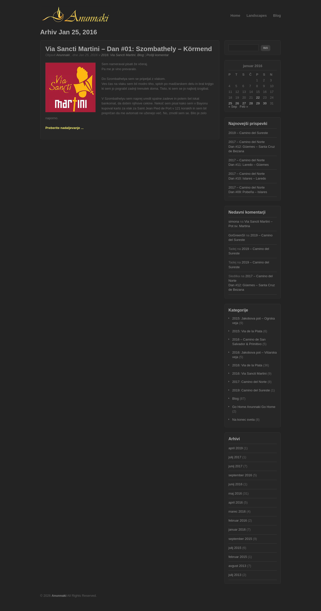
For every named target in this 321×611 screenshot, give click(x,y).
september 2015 (240, 539)
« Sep (232, 106)
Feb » (244, 106)
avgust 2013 (237, 566)
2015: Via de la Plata (247, 331)
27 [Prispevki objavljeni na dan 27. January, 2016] (244, 103)
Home (235, 15)
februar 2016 (237, 520)
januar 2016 (237, 529)
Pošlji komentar (157, 55)
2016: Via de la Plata (247, 365)
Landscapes (257, 15)
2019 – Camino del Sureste (248, 133)
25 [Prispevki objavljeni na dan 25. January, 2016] (230, 103)
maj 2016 (235, 493)
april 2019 (235, 448)
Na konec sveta (243, 419)
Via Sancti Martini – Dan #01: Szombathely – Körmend (128, 49)
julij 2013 (234, 575)
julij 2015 (234, 548)
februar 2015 (237, 557)
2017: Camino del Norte (249, 382)
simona (233, 221)
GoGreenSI (236, 235)
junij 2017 (235, 466)
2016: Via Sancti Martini (118, 55)
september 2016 (240, 475)
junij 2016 (235, 484)
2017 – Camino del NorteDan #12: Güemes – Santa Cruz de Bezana (251, 146)
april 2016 (235, 502)
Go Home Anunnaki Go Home (253, 407)
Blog (277, 15)
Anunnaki (63, 55)
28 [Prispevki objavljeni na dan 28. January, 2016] (251, 103)
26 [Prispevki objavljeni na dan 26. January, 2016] (237, 103)
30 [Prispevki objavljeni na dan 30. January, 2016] (265, 103)
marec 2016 (237, 511)
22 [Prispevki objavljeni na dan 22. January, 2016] (258, 97)
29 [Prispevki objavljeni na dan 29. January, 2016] (258, 103)
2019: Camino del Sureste (251, 390)
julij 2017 (234, 457)
